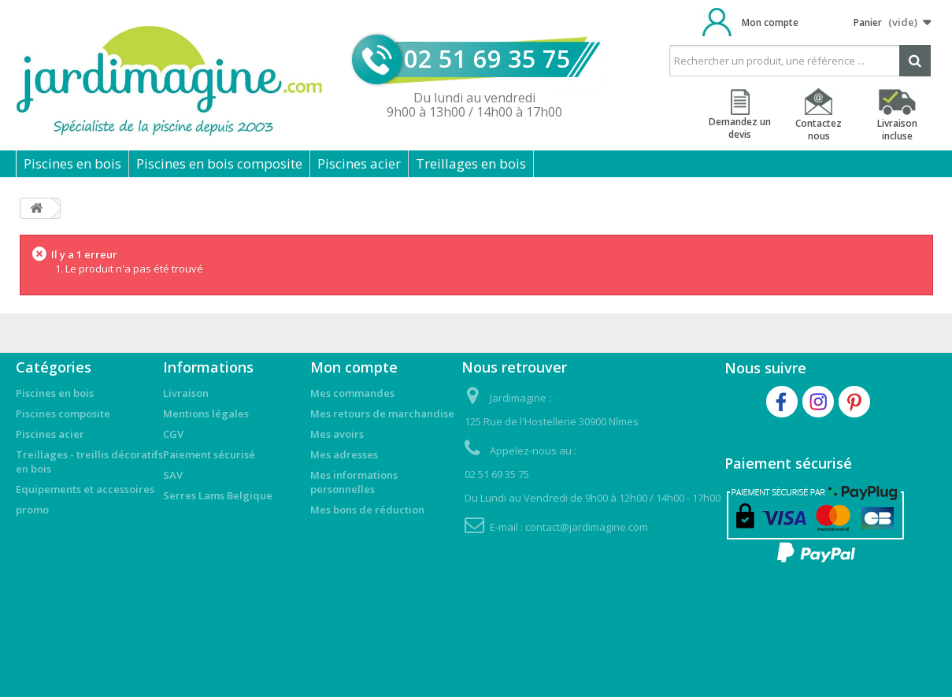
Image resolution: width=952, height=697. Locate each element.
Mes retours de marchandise (382, 413)
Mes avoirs (337, 434)
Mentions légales (206, 413)
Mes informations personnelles (354, 482)
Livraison (186, 393)
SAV (173, 475)
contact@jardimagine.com (586, 527)
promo (32, 509)
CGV (173, 434)
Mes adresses (344, 454)
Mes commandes (352, 393)
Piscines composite (63, 413)
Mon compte (770, 22)
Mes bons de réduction (367, 509)
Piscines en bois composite (219, 163)
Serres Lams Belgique (217, 495)
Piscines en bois (72, 163)
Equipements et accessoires (85, 489)
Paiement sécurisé (209, 454)
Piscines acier (359, 163)
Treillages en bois (471, 163)
